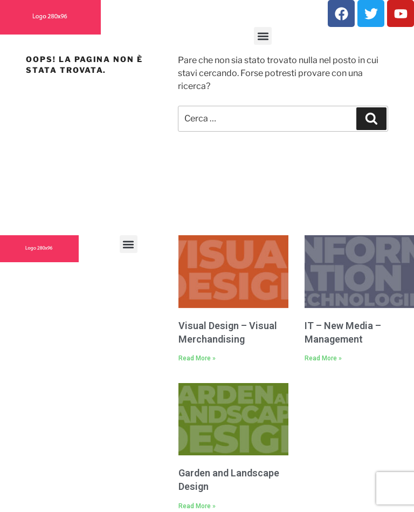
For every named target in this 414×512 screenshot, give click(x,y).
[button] (263, 36)
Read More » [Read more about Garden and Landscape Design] (197, 506)
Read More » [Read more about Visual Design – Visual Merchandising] (197, 358)
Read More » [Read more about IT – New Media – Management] (323, 358)
